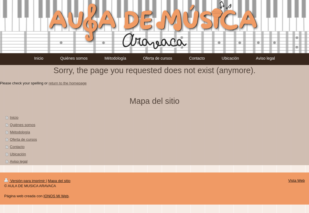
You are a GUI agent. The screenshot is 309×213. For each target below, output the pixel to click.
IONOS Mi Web (55, 196)
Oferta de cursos (23, 139)
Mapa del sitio (59, 181)
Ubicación (18, 154)
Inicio (14, 117)
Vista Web (296, 180)
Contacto (17, 147)
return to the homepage (68, 83)
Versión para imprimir (25, 181)
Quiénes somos (22, 125)
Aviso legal (19, 161)
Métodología (20, 132)
